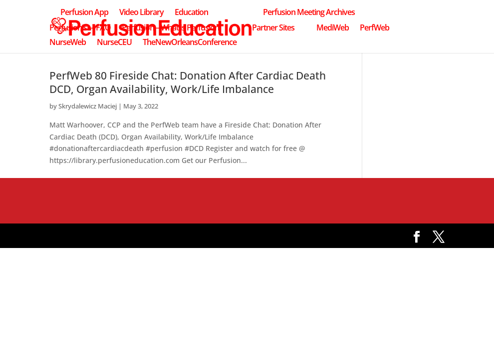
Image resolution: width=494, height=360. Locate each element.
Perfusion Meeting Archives (309, 13)
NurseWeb (67, 43)
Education (191, 13)
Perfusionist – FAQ (80, 28)
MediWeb (332, 28)
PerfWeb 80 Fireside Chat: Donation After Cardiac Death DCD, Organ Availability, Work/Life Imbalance (187, 82)
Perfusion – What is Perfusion (170, 28)
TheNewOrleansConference (190, 43)
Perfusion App (84, 13)
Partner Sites (273, 28)
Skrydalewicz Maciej (87, 106)
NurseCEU (114, 43)
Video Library (141, 13)
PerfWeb (374, 28)
